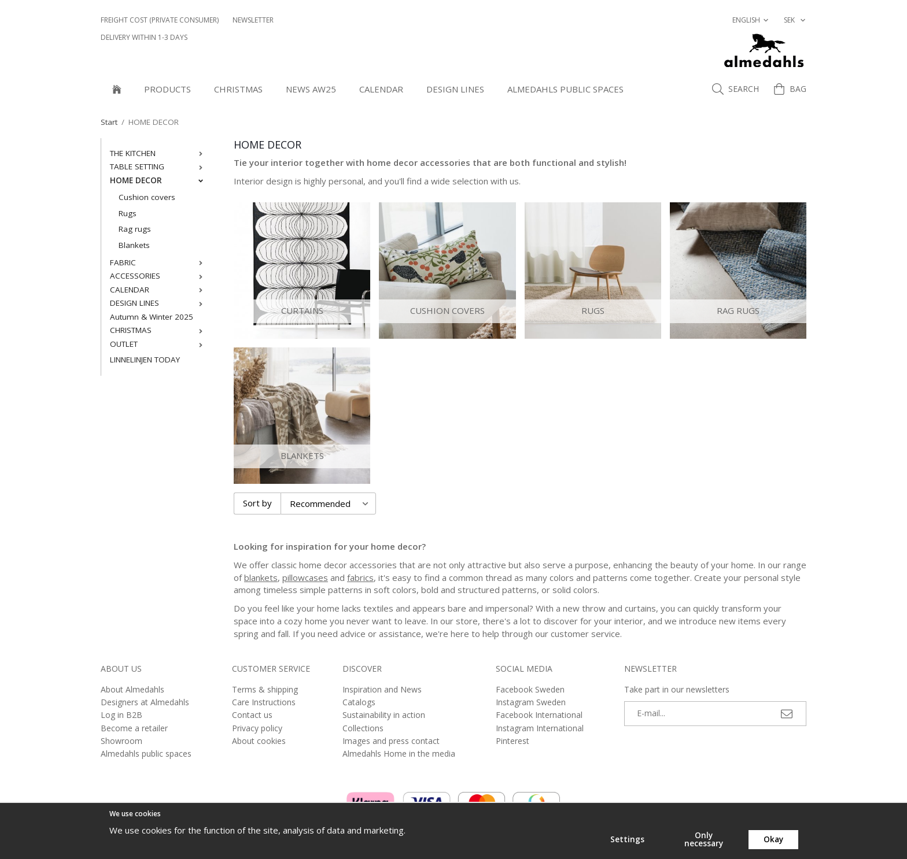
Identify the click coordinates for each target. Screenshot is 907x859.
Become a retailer (134, 728)
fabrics (360, 577)
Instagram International (540, 728)
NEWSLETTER (253, 20)
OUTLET (159, 344)
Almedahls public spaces (565, 89)
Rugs (128, 213)
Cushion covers (147, 197)
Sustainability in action (383, 714)
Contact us (252, 714)
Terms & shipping (265, 689)
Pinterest (512, 740)
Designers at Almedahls (145, 702)
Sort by (257, 503)
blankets (261, 577)
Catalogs (358, 702)
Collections (363, 728)
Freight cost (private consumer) (160, 20)
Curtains (302, 310)
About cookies (259, 740)
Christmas (238, 89)
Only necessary (703, 839)
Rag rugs (135, 229)
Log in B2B (121, 714)
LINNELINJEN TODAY (145, 359)
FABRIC (159, 262)
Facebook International (539, 714)
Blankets (134, 245)
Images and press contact (391, 740)
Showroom (121, 740)
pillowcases (305, 577)
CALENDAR (381, 89)
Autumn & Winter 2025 (151, 317)
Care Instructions (264, 702)
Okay (773, 839)
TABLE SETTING (159, 166)
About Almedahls (132, 689)
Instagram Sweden (531, 702)
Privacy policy (257, 728)
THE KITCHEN (159, 153)
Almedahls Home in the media (398, 753)
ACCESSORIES (159, 276)
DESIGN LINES (455, 89)
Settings (627, 839)
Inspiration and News (382, 689)
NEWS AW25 (311, 89)
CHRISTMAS (159, 330)
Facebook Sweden (530, 689)
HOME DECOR (159, 180)
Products (167, 89)
